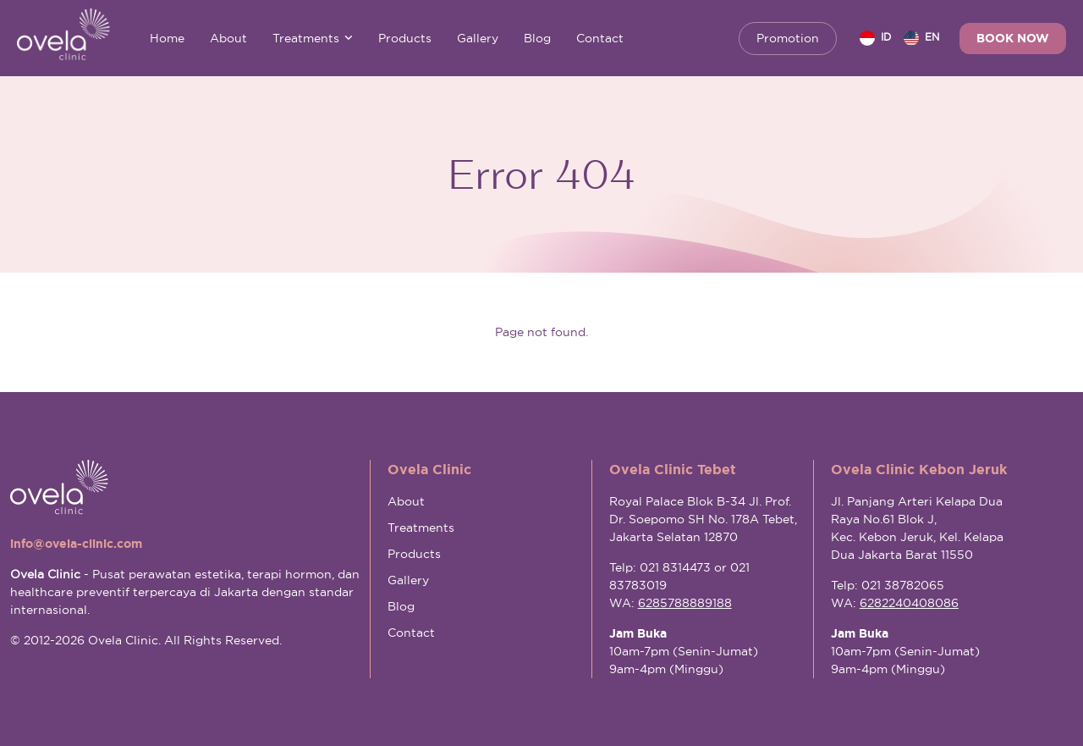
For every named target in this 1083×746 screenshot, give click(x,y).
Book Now (1012, 38)
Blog (537, 38)
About (228, 38)
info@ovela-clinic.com (76, 543)
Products (405, 38)
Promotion (787, 38)
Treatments (312, 38)
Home (167, 38)
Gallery (477, 38)
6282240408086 (909, 603)
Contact (600, 38)
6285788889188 (685, 603)
